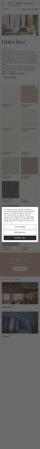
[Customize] (20, 226)
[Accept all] (20, 238)
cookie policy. (9, 222)
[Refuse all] (20, 232)
